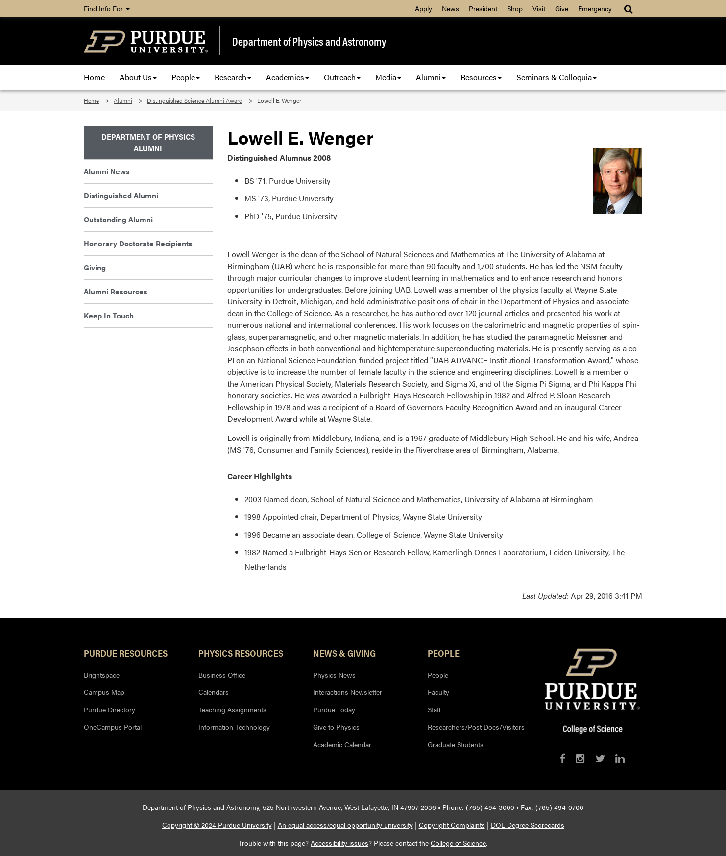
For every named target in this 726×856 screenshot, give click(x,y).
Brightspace (102, 675)
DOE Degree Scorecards (527, 825)
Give (561, 8)
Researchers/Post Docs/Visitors (476, 727)
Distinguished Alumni (121, 195)
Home (94, 77)
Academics (287, 77)
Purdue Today (334, 709)
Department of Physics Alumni (148, 142)
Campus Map (104, 692)
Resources (481, 77)
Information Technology (234, 727)
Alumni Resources (115, 291)
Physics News (334, 675)
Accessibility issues (339, 843)
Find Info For (107, 8)
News (450, 8)
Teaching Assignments (232, 709)
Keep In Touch (109, 315)
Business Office (221, 675)
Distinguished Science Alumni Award (194, 100)
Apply (423, 8)
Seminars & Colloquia (556, 77)
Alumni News (107, 171)
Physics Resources (240, 652)
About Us (138, 77)
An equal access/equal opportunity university (345, 825)
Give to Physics (336, 727)
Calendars (213, 692)
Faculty (438, 692)
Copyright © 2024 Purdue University (217, 825)
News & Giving (344, 652)
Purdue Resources (126, 652)
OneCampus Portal (113, 727)
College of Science (458, 843)
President (483, 8)
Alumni (431, 77)
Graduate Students (456, 744)
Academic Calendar (342, 744)
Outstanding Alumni (118, 219)
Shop (515, 8)
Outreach (342, 77)
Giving (95, 267)
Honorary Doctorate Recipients (138, 243)
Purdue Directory (109, 709)
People (185, 77)
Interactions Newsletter (347, 692)
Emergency (595, 8)
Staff (434, 709)
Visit (538, 8)
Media (388, 77)
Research (233, 77)
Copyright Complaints (452, 825)
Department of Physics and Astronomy (309, 41)
